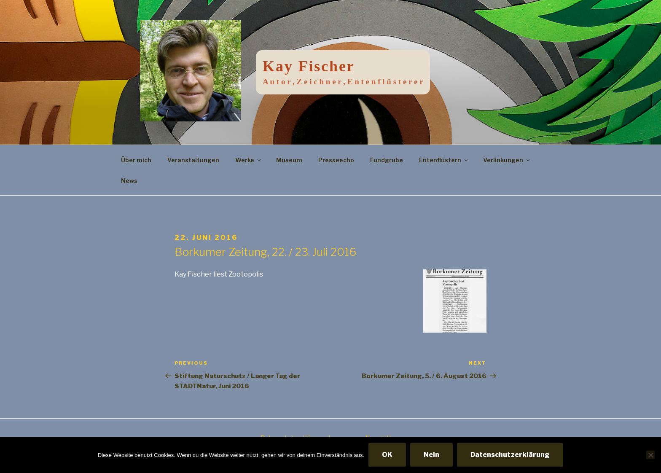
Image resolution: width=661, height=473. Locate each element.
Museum (289, 160)
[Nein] (650, 455)
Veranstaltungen (193, 160)
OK (387, 455)
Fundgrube (386, 160)
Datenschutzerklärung (510, 455)
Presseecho (336, 160)
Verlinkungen (507, 160)
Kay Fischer (309, 66)
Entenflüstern (444, 160)
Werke (248, 160)
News (129, 180)
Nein (431, 455)
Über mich (136, 160)
